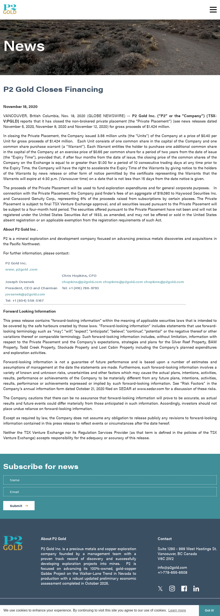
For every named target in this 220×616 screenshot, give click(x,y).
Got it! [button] (209, 610)
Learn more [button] (177, 610)
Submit (19, 505)
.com (33, 269)
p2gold (22, 269)
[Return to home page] (16, 543)
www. (10, 269)
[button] (213, 9)
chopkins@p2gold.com (82, 281)
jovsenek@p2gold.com (25, 294)
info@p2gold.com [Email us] (172, 567)
